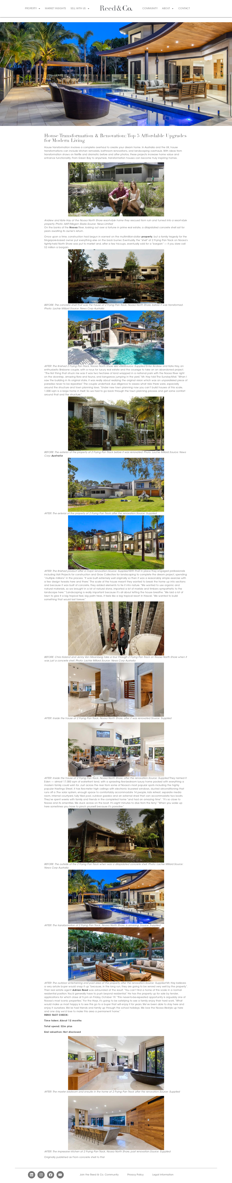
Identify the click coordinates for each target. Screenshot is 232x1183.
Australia (57, 456)
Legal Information (163, 1175)
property (146, 237)
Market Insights (55, 8)
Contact (184, 8)
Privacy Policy (135, 1175)
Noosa (73, 227)
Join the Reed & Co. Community (99, 1175)
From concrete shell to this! (89, 1157)
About (168, 8)
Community (150, 8)
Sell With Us (80, 8)
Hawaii (148, 596)
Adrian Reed (80, 990)
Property (33, 8)
